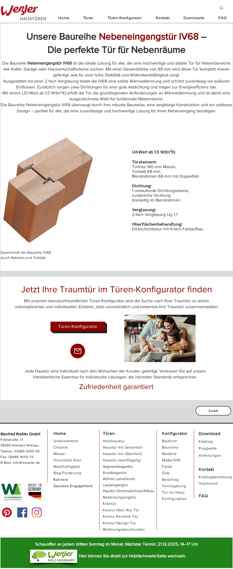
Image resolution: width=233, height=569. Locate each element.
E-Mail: (6, 462)
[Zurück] (213, 411)
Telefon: (6, 451)
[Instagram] (37, 512)
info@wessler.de (26, 462)
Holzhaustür (114, 441)
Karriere (61, 479)
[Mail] (77, 351)
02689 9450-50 (27, 451)
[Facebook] (22, 512)
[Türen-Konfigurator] (77, 326)
